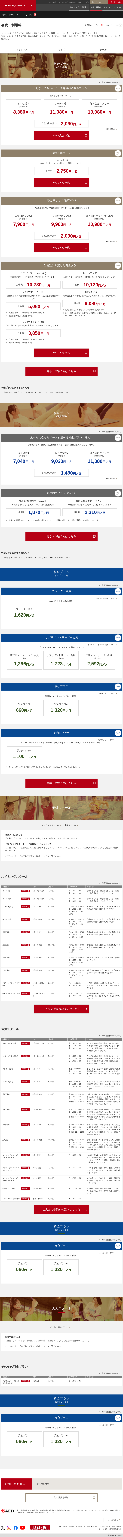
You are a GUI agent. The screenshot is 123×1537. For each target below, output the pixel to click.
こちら (44, 856)
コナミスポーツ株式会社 (66, 1526)
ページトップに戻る (111, 1520)
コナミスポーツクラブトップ (58, 2)
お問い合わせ (116, 1526)
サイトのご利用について (92, 1526)
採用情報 (79, 1526)
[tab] (21, 49)
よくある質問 (103, 1529)
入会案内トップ (101, 2)
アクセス (107, 7)
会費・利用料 (96, 7)
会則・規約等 (106, 1526)
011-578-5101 (43, 1484)
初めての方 (72, 2)
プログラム (117, 7)
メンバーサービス (83, 2)
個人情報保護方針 (115, 1529)
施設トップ (74, 7)
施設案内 (84, 7)
